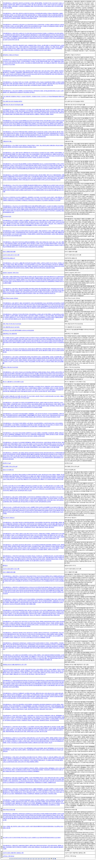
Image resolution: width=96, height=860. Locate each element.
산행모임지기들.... (7, 141)
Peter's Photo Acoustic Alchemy (10, 298)
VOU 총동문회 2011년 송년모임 (11, 327)
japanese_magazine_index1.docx (11, 272)
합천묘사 (5, 565)
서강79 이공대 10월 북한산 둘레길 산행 (13, 852)
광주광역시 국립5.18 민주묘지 (11, 55)
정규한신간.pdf (7, 463)
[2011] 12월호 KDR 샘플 (9, 251)
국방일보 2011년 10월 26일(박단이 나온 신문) (15, 664)
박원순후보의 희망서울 (9, 809)
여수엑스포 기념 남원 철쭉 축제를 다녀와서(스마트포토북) (18, 330)
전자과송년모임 (7, 216)
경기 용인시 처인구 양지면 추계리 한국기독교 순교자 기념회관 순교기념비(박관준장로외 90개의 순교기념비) (32, 837)
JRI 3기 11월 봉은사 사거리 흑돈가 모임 (13, 381)
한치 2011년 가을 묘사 (8, 517)
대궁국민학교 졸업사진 (9, 258)
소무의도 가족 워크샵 (8, 856)
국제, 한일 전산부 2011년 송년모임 (12, 323)
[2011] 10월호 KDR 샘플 (9, 572)
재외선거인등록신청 (8, 469)
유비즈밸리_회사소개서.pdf (10, 466)
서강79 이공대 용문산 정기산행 (11, 568)
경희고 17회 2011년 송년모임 (10, 367)
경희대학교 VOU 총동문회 (10, 333)
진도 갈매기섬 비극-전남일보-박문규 (12, 101)
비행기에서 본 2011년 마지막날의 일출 (13, 104)
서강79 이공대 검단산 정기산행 (11, 254)
